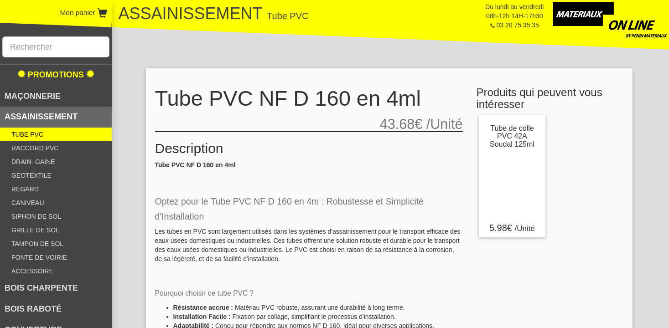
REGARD (25, 189)
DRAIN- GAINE (33, 161)
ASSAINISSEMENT (41, 116)
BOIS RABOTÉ (33, 308)
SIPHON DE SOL (36, 216)
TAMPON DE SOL (37, 243)
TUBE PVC (27, 134)
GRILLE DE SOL (35, 230)
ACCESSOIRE (32, 271)
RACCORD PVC (34, 148)
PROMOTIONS (55, 74)
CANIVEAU (27, 202)
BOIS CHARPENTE (41, 287)
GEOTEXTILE (31, 175)
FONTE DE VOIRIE (39, 257)
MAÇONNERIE (33, 96)
